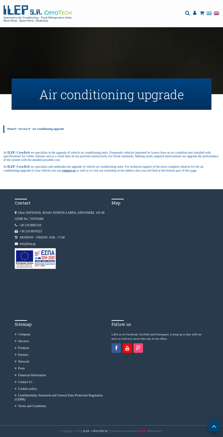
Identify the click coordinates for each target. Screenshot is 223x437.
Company (22, 334)
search (187, 13)
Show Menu (179, 8)
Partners (22, 354)
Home (11, 128)
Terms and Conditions (30, 406)
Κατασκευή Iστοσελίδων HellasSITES (135, 431)
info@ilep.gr (27, 244)
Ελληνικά (209, 13)
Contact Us (23, 382)
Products (22, 348)
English (216, 13)
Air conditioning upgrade (48, 128)
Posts (20, 368)
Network (22, 361)
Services (23, 128)
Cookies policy (26, 388)
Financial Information (30, 375)
